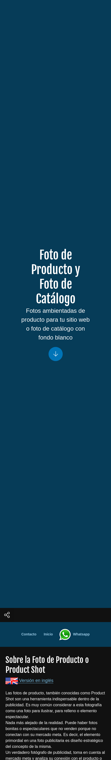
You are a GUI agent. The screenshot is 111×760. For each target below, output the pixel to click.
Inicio (48, 634)
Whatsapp (72, 634)
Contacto (29, 634)
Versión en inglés (29, 680)
